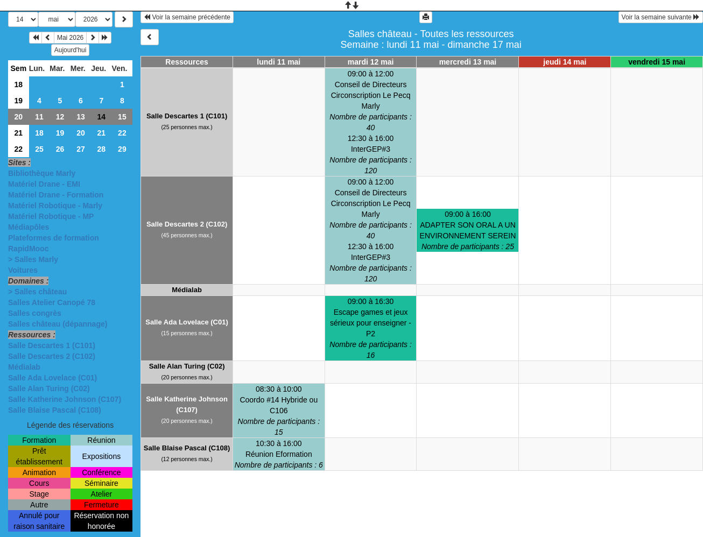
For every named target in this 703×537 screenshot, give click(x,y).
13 (80, 116)
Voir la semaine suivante (661, 17)
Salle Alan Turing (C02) (49, 388)
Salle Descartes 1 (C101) (51, 345)
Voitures (23, 270)
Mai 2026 (70, 37)
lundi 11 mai (278, 62)
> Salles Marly (33, 259)
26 (60, 149)
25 (39, 149)
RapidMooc (28, 248)
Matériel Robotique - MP (51, 216)
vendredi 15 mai (656, 62)
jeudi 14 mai (564, 62)
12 (60, 116)
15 (122, 116)
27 (80, 149)
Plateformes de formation (53, 238)
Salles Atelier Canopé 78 (51, 302)
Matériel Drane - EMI (44, 184)
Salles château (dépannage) (57, 324)
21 (19, 133)
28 (101, 149)
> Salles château (37, 291)
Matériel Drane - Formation (55, 194)
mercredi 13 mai (468, 62)
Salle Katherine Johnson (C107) (64, 399)
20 (19, 116)
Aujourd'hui (70, 50)
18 (19, 84)
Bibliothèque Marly (41, 173)
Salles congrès (34, 313)
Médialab (24, 367)
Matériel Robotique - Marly (55, 205)
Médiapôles (28, 227)
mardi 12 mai (371, 62)
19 (19, 100)
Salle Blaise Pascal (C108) (54, 410)
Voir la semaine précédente (187, 17)
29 (122, 149)
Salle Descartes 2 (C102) (51, 356)
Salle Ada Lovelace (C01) (52, 377)
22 (122, 133)
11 (39, 116)
